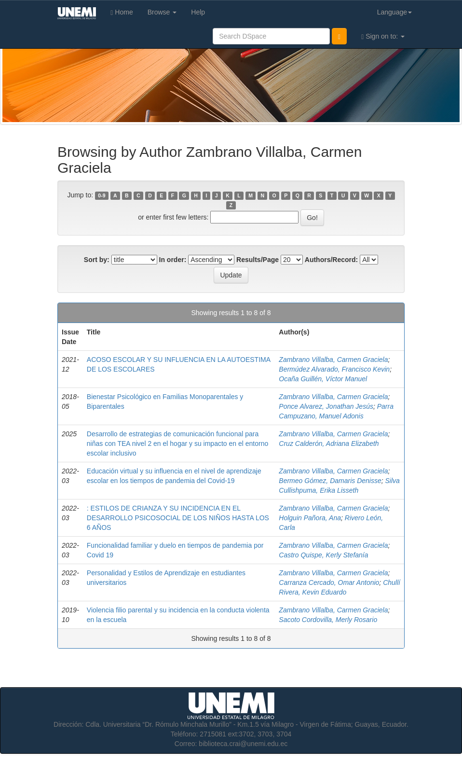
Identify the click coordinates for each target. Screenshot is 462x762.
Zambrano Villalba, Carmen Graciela (333, 359)
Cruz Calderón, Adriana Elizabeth (329, 443)
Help (198, 12)
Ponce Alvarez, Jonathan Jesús (326, 406)
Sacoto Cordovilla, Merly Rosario (328, 619)
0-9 (101, 195)
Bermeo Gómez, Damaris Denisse (330, 481)
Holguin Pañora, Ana (310, 518)
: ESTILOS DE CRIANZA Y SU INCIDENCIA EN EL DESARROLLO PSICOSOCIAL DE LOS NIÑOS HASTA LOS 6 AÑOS (178, 517)
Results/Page (257, 259)
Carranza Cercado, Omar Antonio (329, 582)
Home (121, 12)
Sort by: (96, 259)
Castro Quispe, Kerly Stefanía (323, 555)
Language (394, 12)
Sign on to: (383, 36)
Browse (162, 12)
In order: (173, 259)
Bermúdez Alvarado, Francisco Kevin (334, 369)
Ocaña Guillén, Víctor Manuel (323, 379)
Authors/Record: (331, 259)
